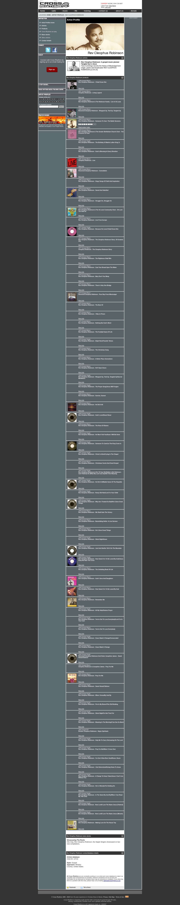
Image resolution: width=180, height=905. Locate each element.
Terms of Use (120, 897)
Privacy (105, 897)
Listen (88, 127)
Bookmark (71, 887)
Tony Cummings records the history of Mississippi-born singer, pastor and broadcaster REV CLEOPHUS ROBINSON (94, 66)
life (75, 11)
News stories (46, 34)
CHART (119, 3)
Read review (82, 127)
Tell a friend (85, 887)
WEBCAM (112, 3)
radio (53, 11)
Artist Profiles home (48, 22)
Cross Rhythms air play (49, 31)
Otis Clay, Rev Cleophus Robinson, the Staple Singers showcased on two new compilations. (93, 842)
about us (118, 11)
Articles (44, 25)
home (42, 11)
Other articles (46, 37)
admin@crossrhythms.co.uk (111, 880)
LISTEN (104, 3)
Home (49, 15)
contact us (102, 11)
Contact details (46, 40)
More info (81, 88)
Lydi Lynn (108, 7)
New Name (112, 6)
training (86, 11)
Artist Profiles (58, 15)
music (64, 11)
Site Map (111, 897)
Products (44, 28)
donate (133, 11)
